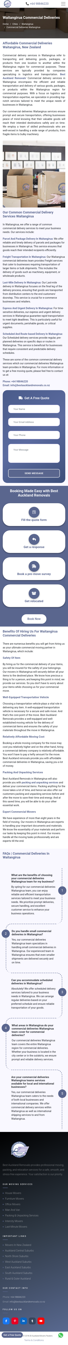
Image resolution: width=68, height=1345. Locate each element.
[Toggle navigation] (63, 4)
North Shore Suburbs (16, 1256)
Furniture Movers (14, 1198)
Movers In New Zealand (18, 1245)
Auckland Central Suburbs (19, 1250)
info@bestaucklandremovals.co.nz (30, 385)
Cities (15, 24)
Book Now (34, 619)
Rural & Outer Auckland (18, 1278)
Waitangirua (27, 24)
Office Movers (12, 1204)
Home (6, 24)
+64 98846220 (19, 381)
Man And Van (12, 1209)
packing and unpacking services (40, 782)
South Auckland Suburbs (18, 1273)
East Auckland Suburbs (18, 1267)
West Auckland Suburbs (18, 1261)
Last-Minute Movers (16, 1226)
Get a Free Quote (12, 1335)
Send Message (34, 473)
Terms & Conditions (34, 1340)
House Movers (13, 1193)
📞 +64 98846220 (37, 3)
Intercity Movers (14, 1221)
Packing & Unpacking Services (21, 1215)
